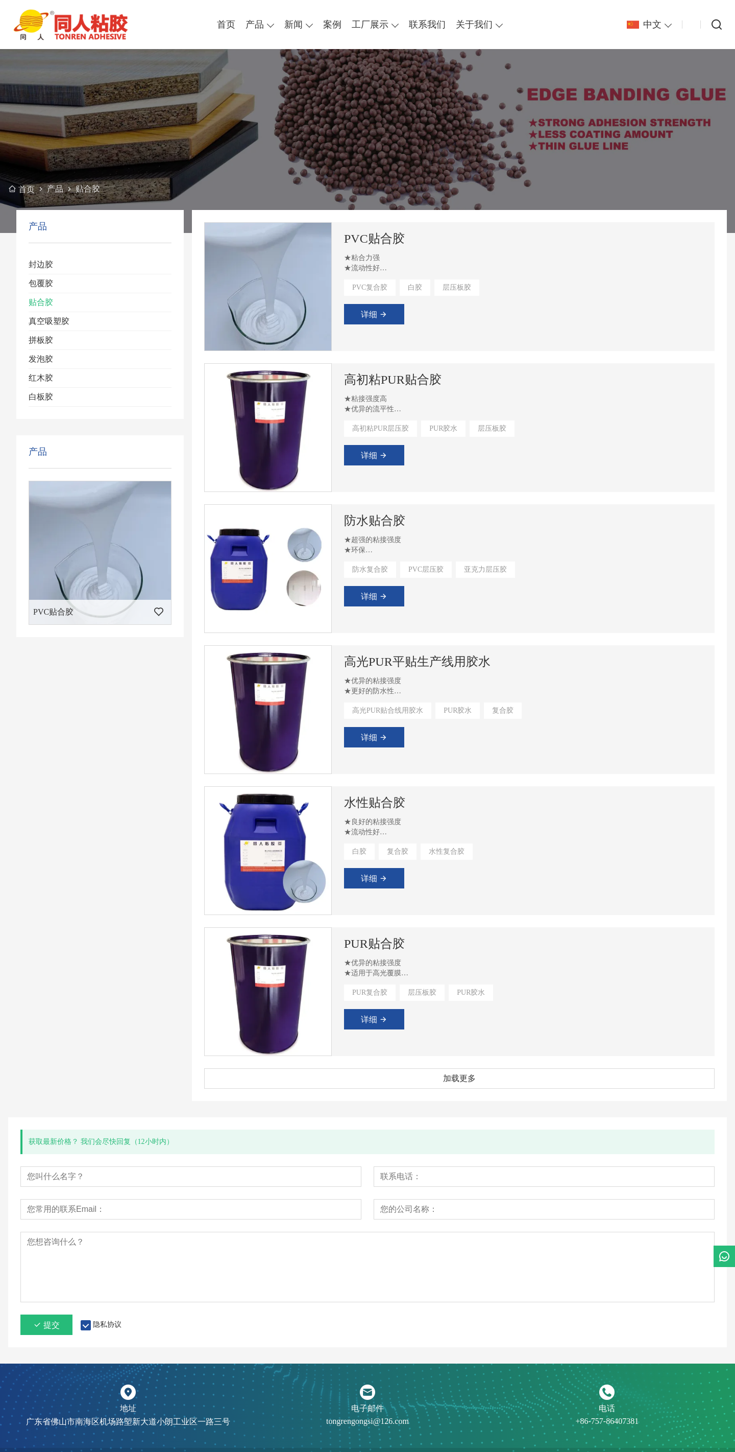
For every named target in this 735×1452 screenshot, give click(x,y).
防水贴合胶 (374, 520)
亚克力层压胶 (485, 569)
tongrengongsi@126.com (367, 1421)
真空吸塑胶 (49, 321)
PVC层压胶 (426, 569)
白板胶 (41, 396)
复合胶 (502, 710)
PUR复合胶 (369, 992)
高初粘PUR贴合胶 (393, 379)
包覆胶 (41, 283)
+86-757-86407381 (607, 1421)
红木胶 (41, 377)
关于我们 (474, 24)
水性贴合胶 (374, 802)
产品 (255, 24)
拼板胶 (41, 340)
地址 (128, 1408)
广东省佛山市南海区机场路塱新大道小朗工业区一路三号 (128, 1421)
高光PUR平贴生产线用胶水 (417, 661)
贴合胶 (41, 302)
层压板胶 (457, 287)
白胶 (415, 287)
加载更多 (459, 1078)
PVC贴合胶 (374, 238)
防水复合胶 (370, 569)
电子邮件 (367, 1408)
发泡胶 (41, 359)
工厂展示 (370, 24)
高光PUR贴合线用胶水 (387, 710)
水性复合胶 (446, 851)
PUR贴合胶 (374, 943)
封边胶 (41, 264)
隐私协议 (107, 1324)
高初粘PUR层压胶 (380, 428)
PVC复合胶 (369, 287)
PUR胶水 (443, 428)
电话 (607, 1408)
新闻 (293, 24)
